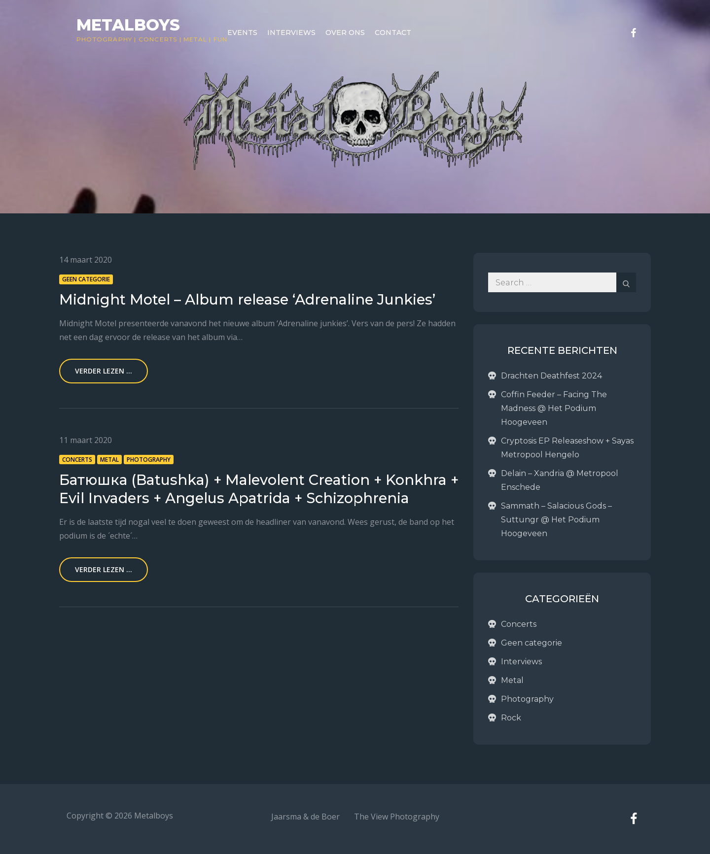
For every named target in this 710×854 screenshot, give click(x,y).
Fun (220, 39)
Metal (195, 39)
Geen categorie (86, 279)
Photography (104, 39)
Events (242, 32)
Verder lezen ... (103, 371)
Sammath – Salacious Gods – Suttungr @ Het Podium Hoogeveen (556, 519)
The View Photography (396, 816)
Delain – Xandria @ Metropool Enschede (559, 480)
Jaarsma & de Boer (305, 816)
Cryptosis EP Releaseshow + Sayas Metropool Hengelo (567, 447)
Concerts (158, 39)
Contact (393, 32)
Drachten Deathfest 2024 (551, 375)
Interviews (291, 32)
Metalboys (128, 24)
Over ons (345, 32)
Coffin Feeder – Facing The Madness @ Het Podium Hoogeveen (554, 408)
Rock (511, 717)
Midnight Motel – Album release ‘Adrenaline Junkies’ (247, 299)
